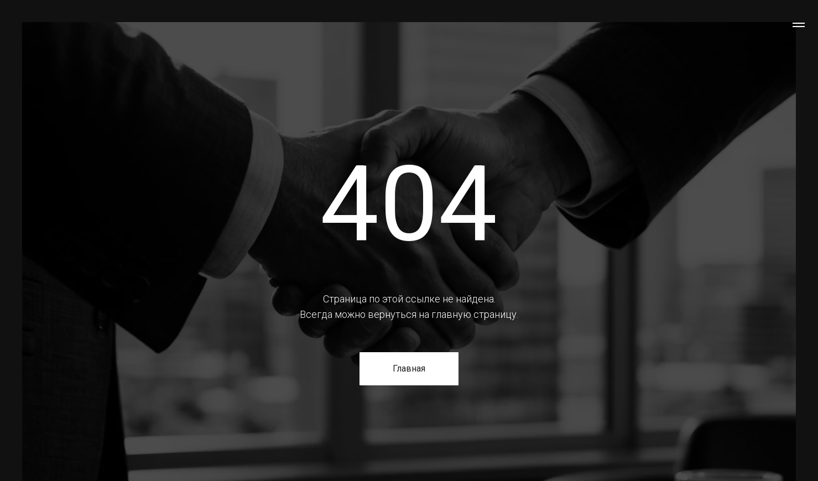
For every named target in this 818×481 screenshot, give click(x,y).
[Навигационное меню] (799, 25)
